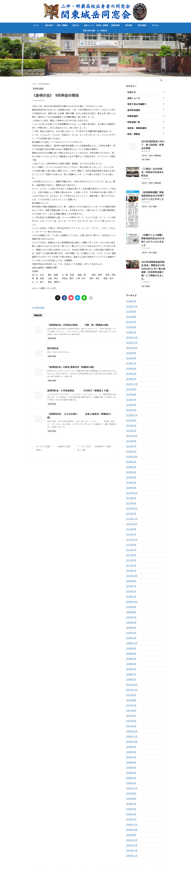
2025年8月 (130, 298)
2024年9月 (130, 334)
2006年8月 (130, 733)
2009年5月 (130, 609)
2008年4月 (130, 645)
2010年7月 (130, 567)
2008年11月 (131, 624)
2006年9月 (130, 728)
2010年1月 (130, 578)
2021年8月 (130, 422)
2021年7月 (130, 427)
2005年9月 (130, 775)
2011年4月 (130, 536)
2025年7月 (130, 303)
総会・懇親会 (62, 25)
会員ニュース (89, 25)
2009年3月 (130, 614)
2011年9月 (130, 526)
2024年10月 (131, 329)
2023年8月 (130, 376)
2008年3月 (130, 650)
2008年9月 (130, 630)
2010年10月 (131, 557)
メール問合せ (102, 30)
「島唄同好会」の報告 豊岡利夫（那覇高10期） (83, 388)
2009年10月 (131, 583)
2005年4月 (130, 790)
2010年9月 (130, 562)
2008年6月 (130, 635)
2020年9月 (130, 443)
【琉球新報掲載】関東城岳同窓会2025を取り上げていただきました (153, 186)
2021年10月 (131, 417)
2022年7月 (130, 407)
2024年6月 (130, 350)
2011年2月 (130, 547)
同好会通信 (142, 25)
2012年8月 (130, 510)
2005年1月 (130, 801)
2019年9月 (130, 459)
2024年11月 (131, 324)
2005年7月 (130, 785)
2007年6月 (130, 692)
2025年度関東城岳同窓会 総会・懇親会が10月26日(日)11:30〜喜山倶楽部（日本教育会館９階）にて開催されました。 (153, 254)
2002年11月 (131, 826)
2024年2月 (130, 360)
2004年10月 (131, 811)
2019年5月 (130, 464)
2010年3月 (130, 573)
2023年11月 (131, 365)
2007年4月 (130, 702)
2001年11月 (131, 832)
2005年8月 (130, 780)
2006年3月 (130, 754)
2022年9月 (130, 402)
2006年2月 (130, 759)
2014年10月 (131, 490)
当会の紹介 (49, 25)
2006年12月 (131, 712)
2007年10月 (131, 671)
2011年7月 (130, 531)
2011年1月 (130, 552)
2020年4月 (130, 448)
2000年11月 (131, 837)
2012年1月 (130, 516)
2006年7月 (130, 738)
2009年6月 (130, 604)
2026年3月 (130, 282)
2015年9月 (130, 479)
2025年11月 (131, 288)
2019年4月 (130, 469)
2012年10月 (131, 505)
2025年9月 (130, 293)
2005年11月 (131, 769)
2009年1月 (130, 619)
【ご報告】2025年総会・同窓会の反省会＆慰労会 (152, 166)
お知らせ (75, 25)
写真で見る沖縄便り (89, 31)
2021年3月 (130, 433)
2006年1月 (130, 764)
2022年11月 (131, 396)
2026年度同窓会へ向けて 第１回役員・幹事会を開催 (152, 142)
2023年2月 (130, 391)
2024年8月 (130, 339)
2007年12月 (131, 666)
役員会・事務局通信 (102, 26)
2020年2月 (130, 453)
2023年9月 (130, 370)
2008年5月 (130, 640)
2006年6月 (130, 744)
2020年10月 (131, 438)
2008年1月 (130, 661)
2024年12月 (131, 319)
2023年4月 (130, 386)
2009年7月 (130, 598)
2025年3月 (130, 313)
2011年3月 (130, 541)
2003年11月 (131, 821)
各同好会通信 (39, 307)
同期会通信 (115, 25)
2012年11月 (131, 500)
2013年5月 (130, 495)
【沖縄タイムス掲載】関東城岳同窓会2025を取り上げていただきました (153, 229)
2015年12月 (131, 474)
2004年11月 (131, 806)
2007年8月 (130, 681)
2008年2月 (130, 655)
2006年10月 (131, 723)
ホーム (35, 25)
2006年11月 (131, 718)
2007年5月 (130, 697)
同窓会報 (128, 25)
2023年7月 (130, 381)
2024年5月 (130, 355)
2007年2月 (130, 707)
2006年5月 (130, 749)
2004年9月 (130, 816)
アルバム (156, 25)
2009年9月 (130, 588)
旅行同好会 (65, 356)
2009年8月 (130, 593)
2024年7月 (130, 345)
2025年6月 (130, 308)
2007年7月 (130, 687)
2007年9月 (130, 676)
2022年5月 (130, 412)
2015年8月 (130, 484)
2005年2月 (130, 795)
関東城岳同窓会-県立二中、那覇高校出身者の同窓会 (95, 861)
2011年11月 (131, 521)
